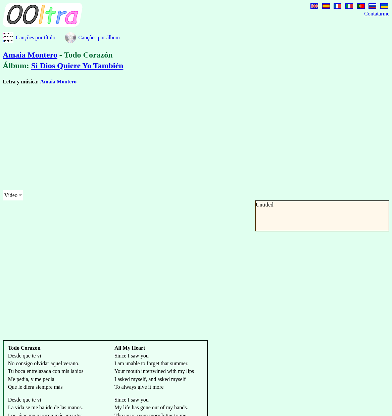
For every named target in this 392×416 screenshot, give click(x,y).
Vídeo (10, 195)
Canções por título (35, 37)
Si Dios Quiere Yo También (77, 65)
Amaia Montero (30, 54)
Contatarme (376, 13)
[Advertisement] (172, 137)
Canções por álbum (99, 37)
